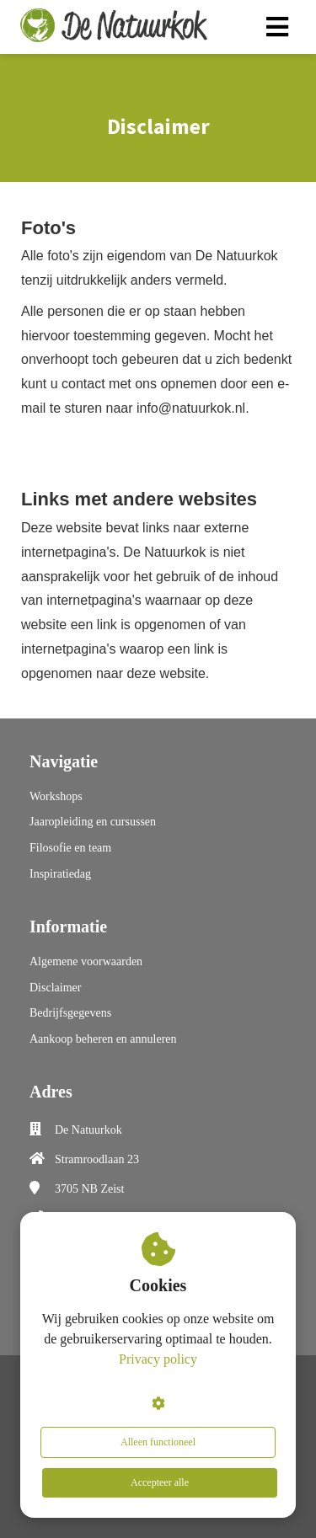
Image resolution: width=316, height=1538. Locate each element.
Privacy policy (158, 1359)
